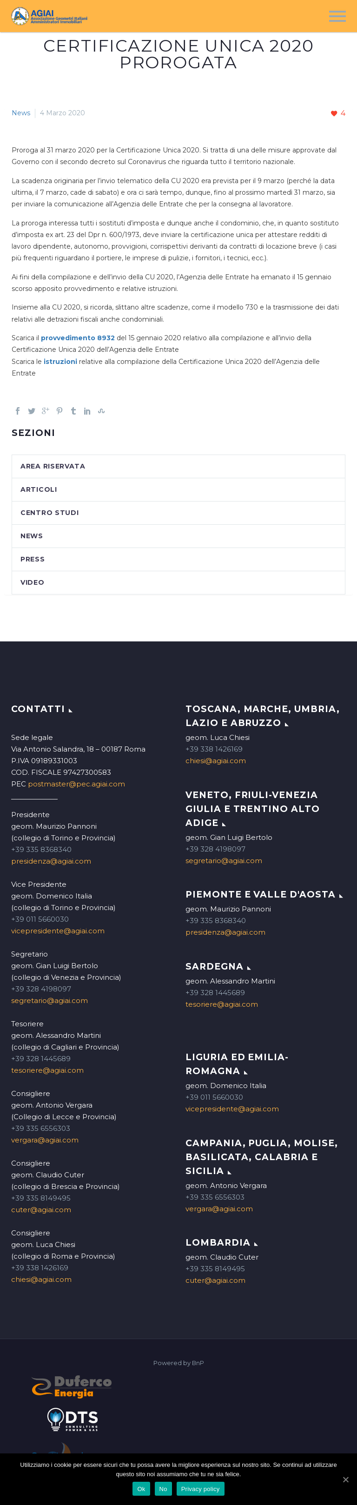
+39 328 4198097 (41, 988)
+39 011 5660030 (40, 919)
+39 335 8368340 (41, 849)
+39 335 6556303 (40, 1128)
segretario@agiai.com (49, 1000)
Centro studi (49, 512)
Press (32, 559)
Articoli (38, 489)
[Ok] (345, 1479)
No (163, 1488)
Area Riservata (53, 466)
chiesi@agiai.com (41, 1279)
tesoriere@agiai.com (47, 1070)
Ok (141, 1488)
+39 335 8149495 (41, 1198)
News (21, 113)
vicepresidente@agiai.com (58, 930)
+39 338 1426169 (39, 1267)
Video (32, 582)
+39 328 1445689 (41, 1058)
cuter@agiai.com (41, 1209)
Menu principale (337, 16)
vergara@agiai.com (45, 1139)
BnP (198, 1363)
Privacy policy (200, 1488)
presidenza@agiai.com (51, 861)
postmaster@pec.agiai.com (76, 783)
